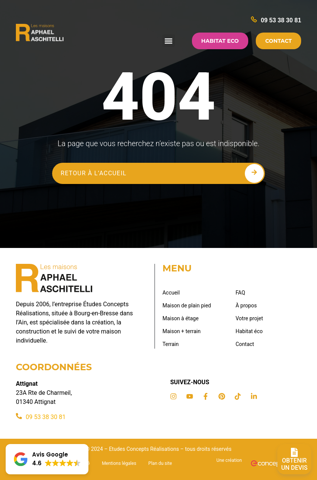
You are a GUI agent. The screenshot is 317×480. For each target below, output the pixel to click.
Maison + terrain (181, 331)
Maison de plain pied (186, 305)
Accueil (171, 293)
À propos (246, 305)
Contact (245, 344)
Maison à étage (180, 318)
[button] (168, 40)
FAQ (240, 293)
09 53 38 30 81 (281, 20)
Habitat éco (249, 331)
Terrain (170, 344)
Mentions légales (119, 463)
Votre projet (249, 318)
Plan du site (160, 463)
